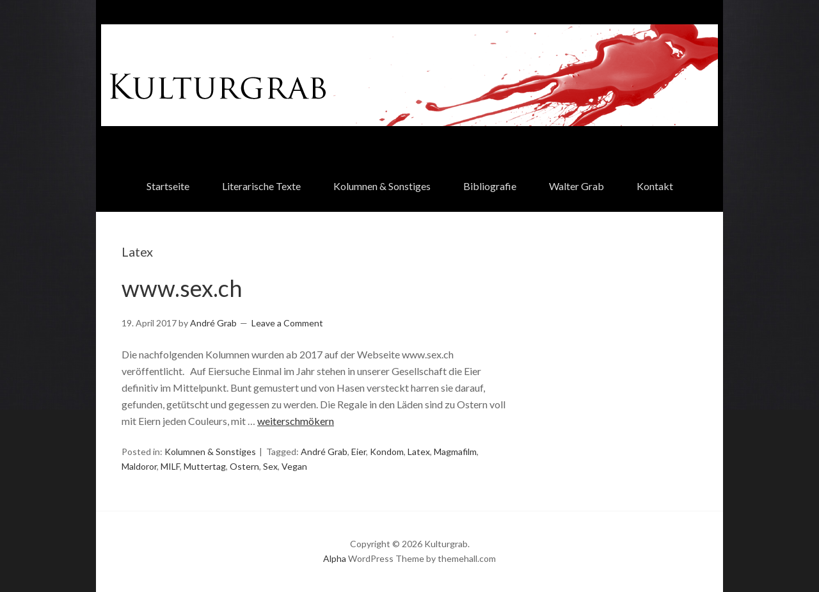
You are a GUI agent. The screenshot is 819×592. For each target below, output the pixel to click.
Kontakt (655, 186)
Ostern (244, 466)
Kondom (387, 451)
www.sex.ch (182, 288)
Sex (270, 466)
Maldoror (139, 466)
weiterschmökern (295, 421)
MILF (170, 466)
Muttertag (205, 466)
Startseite (168, 186)
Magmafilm (455, 451)
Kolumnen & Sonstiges (382, 186)
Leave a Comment (287, 322)
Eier (358, 451)
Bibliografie (489, 186)
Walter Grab (576, 186)
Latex (419, 451)
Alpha (334, 558)
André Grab (324, 451)
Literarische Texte (261, 186)
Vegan (294, 466)
